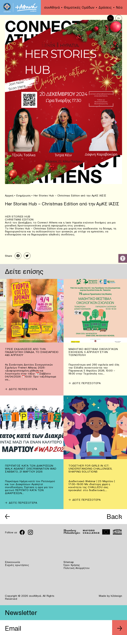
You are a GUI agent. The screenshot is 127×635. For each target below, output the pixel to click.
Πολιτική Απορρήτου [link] (76, 568)
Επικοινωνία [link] (12, 562)
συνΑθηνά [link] (52, 7)
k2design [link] (116, 595)
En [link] (119, 18)
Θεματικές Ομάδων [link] (79, 7)
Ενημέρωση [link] (23, 195)
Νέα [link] (119, 7)
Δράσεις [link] (105, 7)
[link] (122, 258)
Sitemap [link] (69, 562)
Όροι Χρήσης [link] (72, 565)
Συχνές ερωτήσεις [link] (17, 565)
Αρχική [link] (9, 195)
